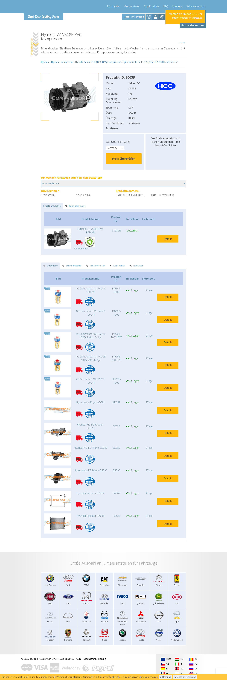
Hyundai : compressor (62, 61)
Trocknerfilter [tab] (95, 265)
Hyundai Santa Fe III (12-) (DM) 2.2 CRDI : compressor (150, 61)
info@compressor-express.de (187, 17)
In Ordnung (165, 676)
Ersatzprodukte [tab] (52, 205)
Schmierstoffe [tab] (71, 265)
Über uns (177, 6)
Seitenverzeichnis (196, 6)
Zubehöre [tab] (50, 265)
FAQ (165, 6)
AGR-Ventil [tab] (117, 265)
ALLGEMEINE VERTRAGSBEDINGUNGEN (60, 658)
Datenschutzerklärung (94, 658)
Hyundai (45, 61)
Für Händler (113, 6)
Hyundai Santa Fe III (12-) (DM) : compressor (98, 61)
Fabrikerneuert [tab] (75, 205)
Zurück (181, 38)
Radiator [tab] (136, 265)
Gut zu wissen (132, 6)
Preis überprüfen (123, 158)
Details (168, 239)
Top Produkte (151, 6)
